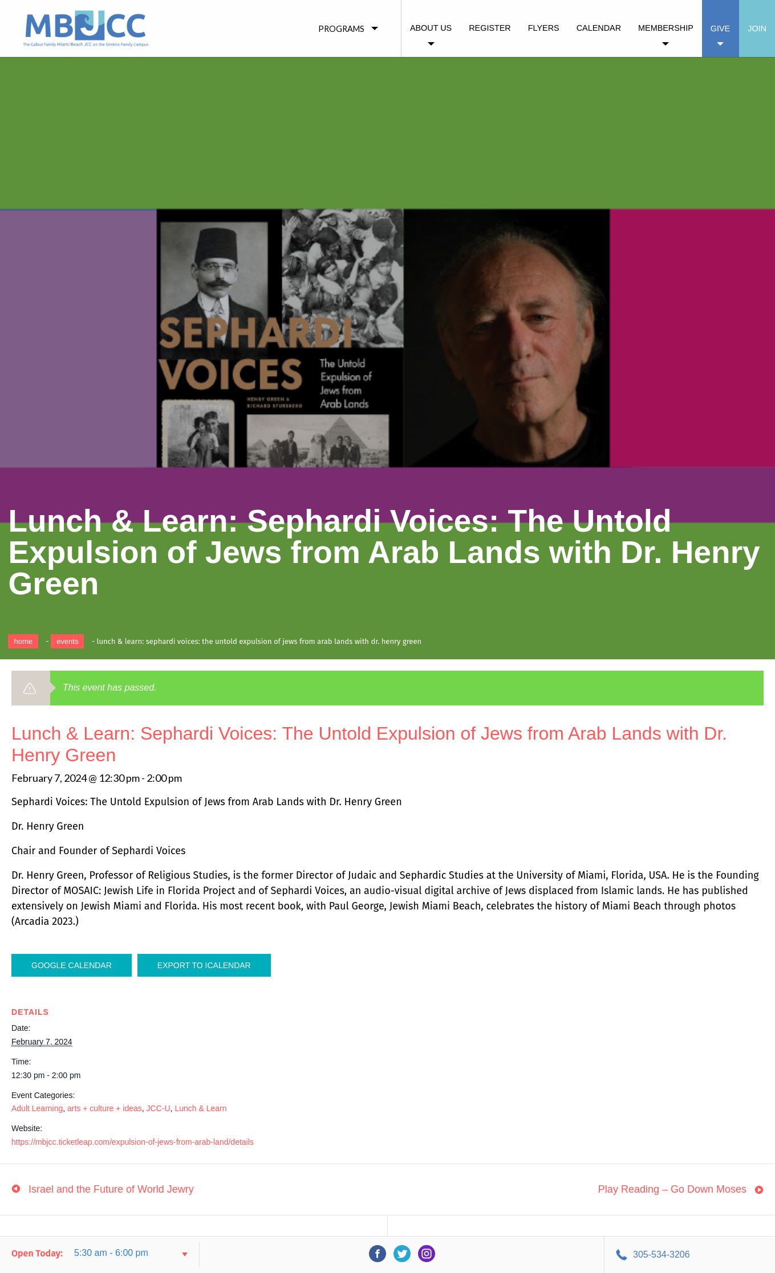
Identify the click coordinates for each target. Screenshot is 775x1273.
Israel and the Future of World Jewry (111, 1189)
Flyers (543, 27)
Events (67, 641)
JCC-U (159, 1108)
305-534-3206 (661, 1254)
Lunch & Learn (200, 1108)
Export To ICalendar (204, 965)
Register (490, 27)
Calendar (599, 27)
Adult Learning (37, 1108)
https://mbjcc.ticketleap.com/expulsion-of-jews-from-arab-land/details (132, 1141)
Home (23, 641)
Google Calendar (71, 965)
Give (720, 28)
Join (757, 28)
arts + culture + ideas (104, 1108)
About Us (431, 27)
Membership (665, 27)
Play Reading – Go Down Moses (672, 1189)
